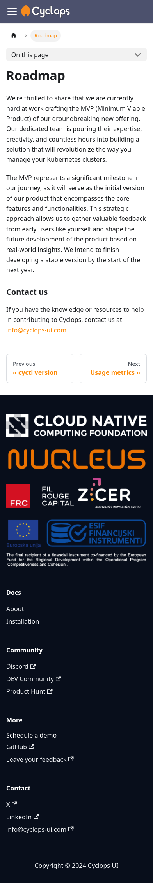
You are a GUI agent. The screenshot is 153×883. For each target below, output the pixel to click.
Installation (22, 621)
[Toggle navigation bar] (12, 11)
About (15, 609)
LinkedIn (22, 817)
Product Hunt (29, 691)
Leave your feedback (40, 759)
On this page (30, 55)
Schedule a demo (31, 735)
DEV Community (33, 679)
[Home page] (13, 36)
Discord (21, 666)
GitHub (20, 747)
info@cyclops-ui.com (36, 330)
